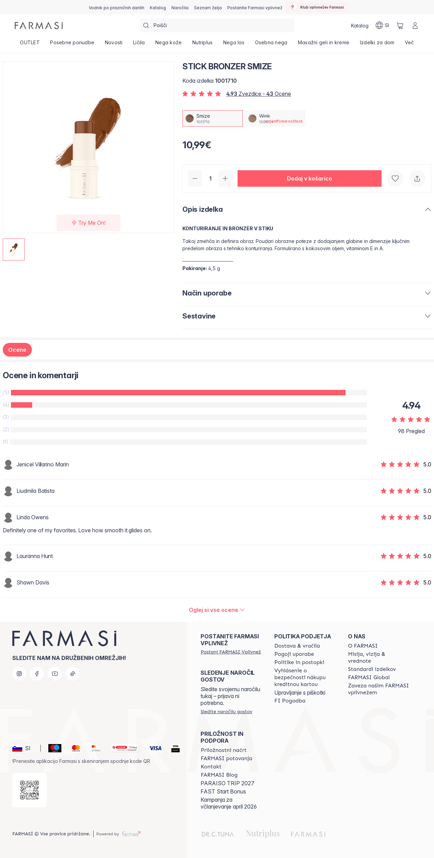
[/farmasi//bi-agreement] (289, 700)
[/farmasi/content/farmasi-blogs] (219, 775)
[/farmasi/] (39, 26)
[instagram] (19, 674)
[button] (310, 178)
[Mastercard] (73, 748)
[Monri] (122, 748)
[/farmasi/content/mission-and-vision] (378, 657)
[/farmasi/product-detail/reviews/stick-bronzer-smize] (217, 609)
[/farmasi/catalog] (158, 7)
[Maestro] (52, 748)
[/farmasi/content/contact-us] (211, 766)
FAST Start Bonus (223, 791)
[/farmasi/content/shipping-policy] (297, 645)
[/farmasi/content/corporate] (369, 677)
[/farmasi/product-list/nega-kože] (168, 44)
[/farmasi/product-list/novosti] (113, 44)
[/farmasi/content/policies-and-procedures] (299, 662)
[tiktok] (73, 674)
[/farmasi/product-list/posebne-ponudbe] (72, 44)
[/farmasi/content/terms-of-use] (294, 654)
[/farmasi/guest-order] (226, 711)
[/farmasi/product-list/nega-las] (234, 44)
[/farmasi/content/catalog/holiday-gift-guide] (116, 7)
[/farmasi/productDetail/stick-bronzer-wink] (275, 118)
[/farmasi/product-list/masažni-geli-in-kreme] (324, 44)
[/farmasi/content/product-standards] (372, 669)
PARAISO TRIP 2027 (227, 783)
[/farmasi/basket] (400, 25)
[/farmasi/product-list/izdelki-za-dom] (377, 44)
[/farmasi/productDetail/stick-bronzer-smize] (212, 118)
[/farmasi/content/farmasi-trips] (226, 758)
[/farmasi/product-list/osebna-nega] (271, 44)
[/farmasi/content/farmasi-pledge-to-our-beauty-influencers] (378, 689)
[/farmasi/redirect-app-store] (29, 790)
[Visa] (152, 748)
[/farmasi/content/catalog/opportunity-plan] (223, 750)
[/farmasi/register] (180, 7)
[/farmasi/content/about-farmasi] (363, 645)
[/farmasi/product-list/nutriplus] (202, 44)
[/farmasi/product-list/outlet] (30, 44)
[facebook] (37, 674)
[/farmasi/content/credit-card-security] (305, 677)
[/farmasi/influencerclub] (316, 7)
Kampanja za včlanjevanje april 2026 (229, 803)
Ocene (17, 349)
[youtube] (55, 674)
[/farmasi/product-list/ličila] (139, 44)
